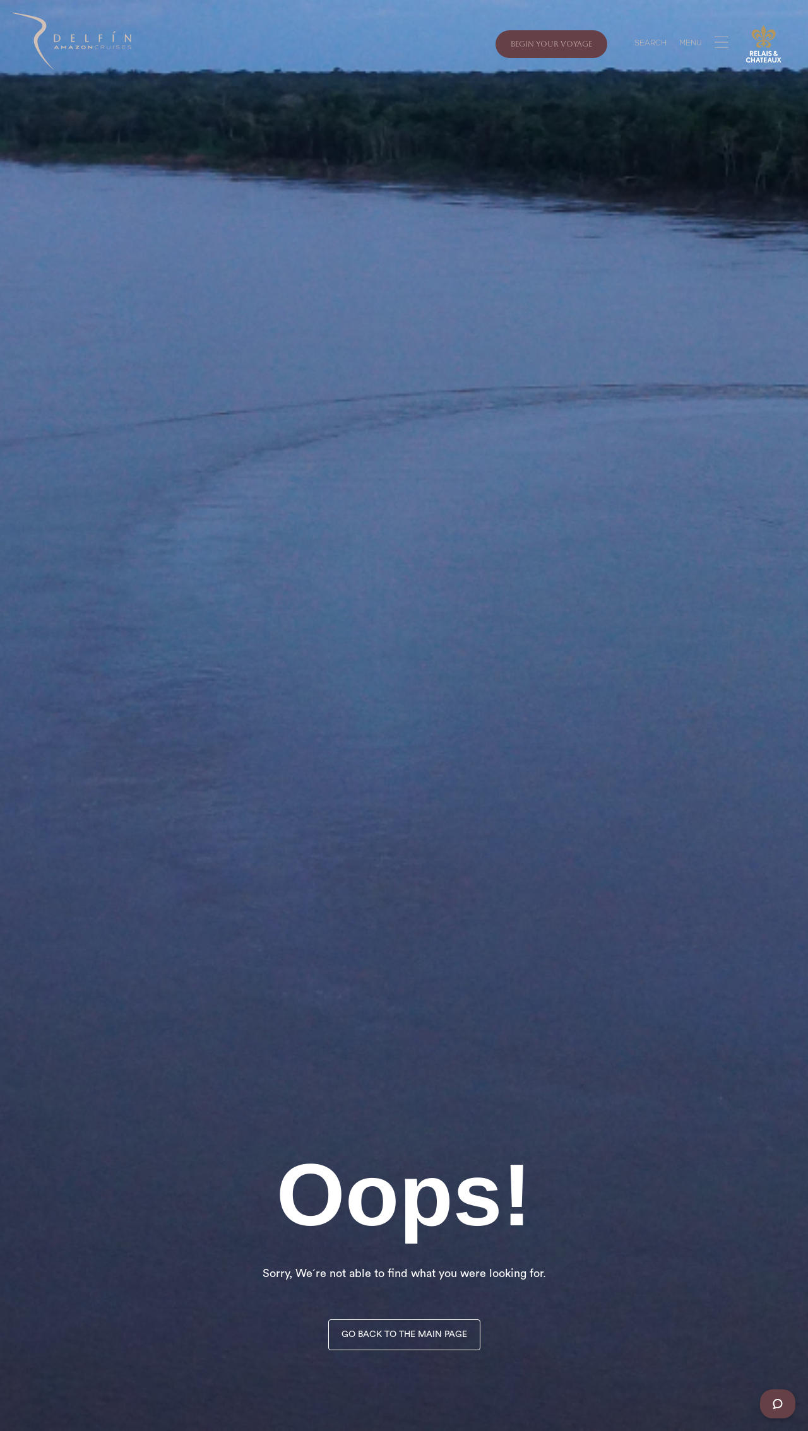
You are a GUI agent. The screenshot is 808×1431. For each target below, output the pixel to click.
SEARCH (650, 44)
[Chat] (777, 1403)
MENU (690, 44)
